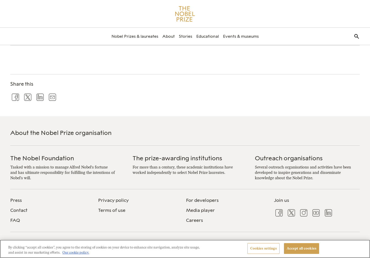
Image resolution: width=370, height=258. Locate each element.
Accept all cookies (301, 248)
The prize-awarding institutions (177, 158)
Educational (207, 36)
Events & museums (241, 36)
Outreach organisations (289, 158)
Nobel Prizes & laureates (135, 36)
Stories (185, 36)
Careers (194, 220)
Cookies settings (263, 248)
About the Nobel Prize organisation (61, 132)
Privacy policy (113, 200)
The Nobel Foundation (42, 158)
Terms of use (111, 210)
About (168, 36)
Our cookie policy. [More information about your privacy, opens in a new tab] (75, 252)
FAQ (15, 220)
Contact (18, 210)
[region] (185, 249)
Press (16, 200)
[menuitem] (135, 36)
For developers (202, 200)
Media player (200, 210)
